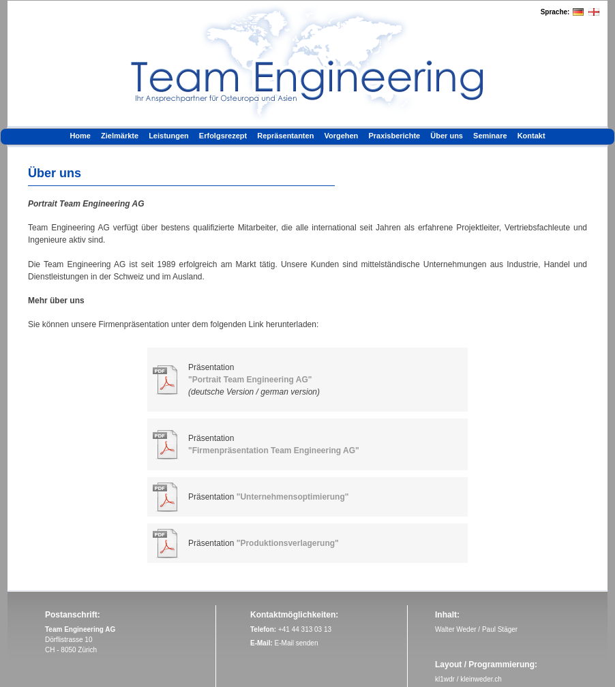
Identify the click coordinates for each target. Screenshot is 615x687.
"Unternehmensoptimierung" (293, 497)
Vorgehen (341, 136)
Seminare (490, 136)
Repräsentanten (285, 136)
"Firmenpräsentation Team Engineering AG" (273, 450)
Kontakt (531, 136)
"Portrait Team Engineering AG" (250, 379)
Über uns (446, 136)
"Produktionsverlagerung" (288, 543)
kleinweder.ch (481, 679)
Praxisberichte (394, 136)
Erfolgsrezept (223, 136)
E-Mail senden (296, 643)
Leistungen (169, 136)
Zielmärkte (119, 136)
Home (80, 136)
